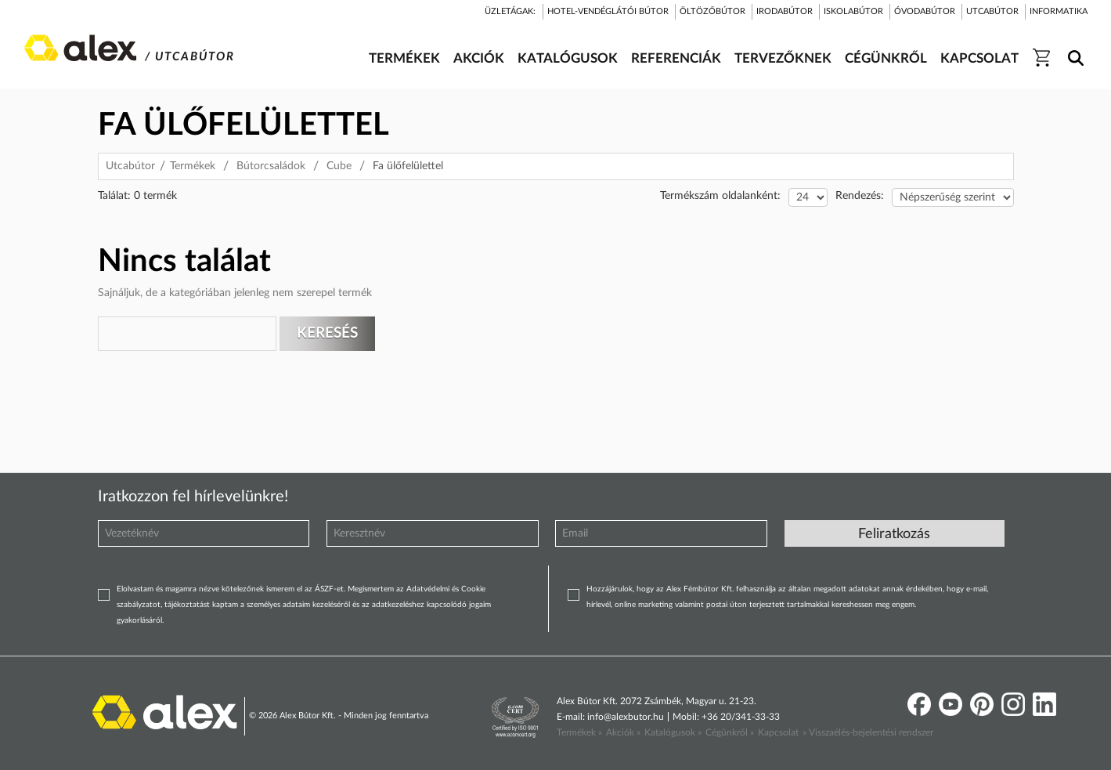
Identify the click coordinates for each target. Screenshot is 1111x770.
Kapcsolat (778, 732)
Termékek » (579, 732)
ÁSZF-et (329, 589)
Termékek (192, 166)
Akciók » (623, 732)
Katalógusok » (673, 732)
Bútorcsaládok (270, 166)
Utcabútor (130, 166)
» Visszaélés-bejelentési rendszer (868, 732)
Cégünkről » (729, 732)
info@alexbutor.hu (625, 716)
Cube (339, 166)
